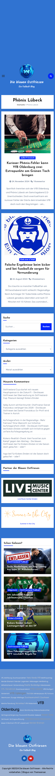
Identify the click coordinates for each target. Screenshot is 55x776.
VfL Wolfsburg (6, 678)
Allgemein (12, 590)
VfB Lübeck (36, 689)
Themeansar (40, 772)
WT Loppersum (23, 723)
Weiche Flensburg (8, 703)
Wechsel (10, 723)
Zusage (14, 697)
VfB (39, 678)
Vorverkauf (20, 703)
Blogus (26, 772)
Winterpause (39, 693)
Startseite (21, 105)
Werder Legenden (22, 681)
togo (5, 454)
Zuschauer (44, 697)
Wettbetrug (43, 681)
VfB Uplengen (18, 693)
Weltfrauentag (46, 678)
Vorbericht (5, 693)
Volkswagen (34, 681)
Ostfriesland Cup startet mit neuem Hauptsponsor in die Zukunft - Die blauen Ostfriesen (23, 392)
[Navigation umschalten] (3, 76)
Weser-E (4, 723)
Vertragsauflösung (17, 719)
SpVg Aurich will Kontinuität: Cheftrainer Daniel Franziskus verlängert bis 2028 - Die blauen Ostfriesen (26, 408)
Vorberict (38, 715)
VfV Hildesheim (31, 703)
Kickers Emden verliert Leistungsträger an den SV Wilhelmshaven (21, 626)
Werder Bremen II (8, 681)
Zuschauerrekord (23, 689)
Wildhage (20, 697)
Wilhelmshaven (7, 685)
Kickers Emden (15, 618)
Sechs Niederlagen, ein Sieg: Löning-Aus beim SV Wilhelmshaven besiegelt (27, 569)
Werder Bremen (36, 723)
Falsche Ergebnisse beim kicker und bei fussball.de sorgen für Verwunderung (27, 268)
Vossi (22, 710)
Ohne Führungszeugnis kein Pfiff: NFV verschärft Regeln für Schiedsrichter (25, 654)
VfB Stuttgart (48, 689)
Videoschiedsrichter (42, 710)
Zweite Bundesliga (32, 685)
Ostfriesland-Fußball (18, 562)
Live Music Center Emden (27, 499)
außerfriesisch (28, 158)
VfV (15, 723)
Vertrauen (5, 719)
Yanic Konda (32, 678)
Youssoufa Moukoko (27, 715)
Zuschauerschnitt (32, 697)
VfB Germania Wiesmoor (38, 719)
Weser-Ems (47, 714)
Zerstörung (28, 710)
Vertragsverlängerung (9, 715)
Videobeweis (45, 685)
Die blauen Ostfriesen (26, 82)
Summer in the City (27, 524)
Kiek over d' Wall (27, 259)
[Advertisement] (27, 31)
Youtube (30, 693)
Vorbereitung (18, 685)
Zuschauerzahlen (19, 678)
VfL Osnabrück (8, 689)
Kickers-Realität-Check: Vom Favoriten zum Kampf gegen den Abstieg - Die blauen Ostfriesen (24, 441)
